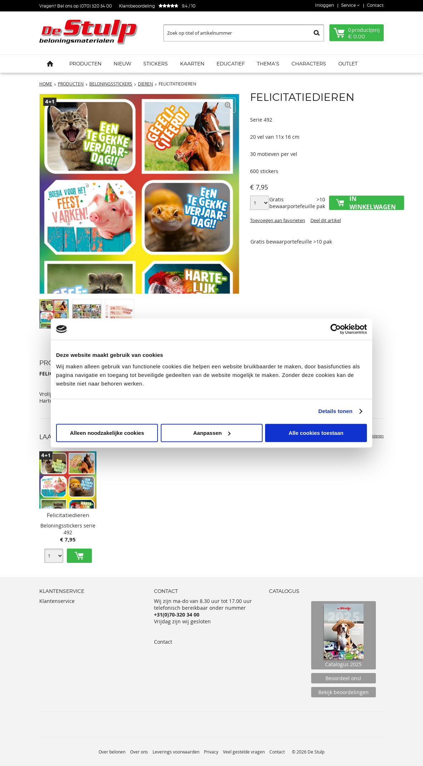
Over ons (139, 752)
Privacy (211, 752)
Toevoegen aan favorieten (277, 220)
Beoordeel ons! (343, 678)
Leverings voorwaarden (176, 752)
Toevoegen (79, 556)
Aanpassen (211, 433)
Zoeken (317, 33)
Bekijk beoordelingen (343, 692)
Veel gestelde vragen (244, 752)
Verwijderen (373, 435)
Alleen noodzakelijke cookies (107, 433)
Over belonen (112, 752)
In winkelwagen (372, 203)
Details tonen (335, 411)
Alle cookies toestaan (316, 433)
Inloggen (324, 5)
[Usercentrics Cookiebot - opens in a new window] (335, 329)
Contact (375, 5)
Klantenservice (57, 601)
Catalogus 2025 (343, 635)
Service (349, 5)
